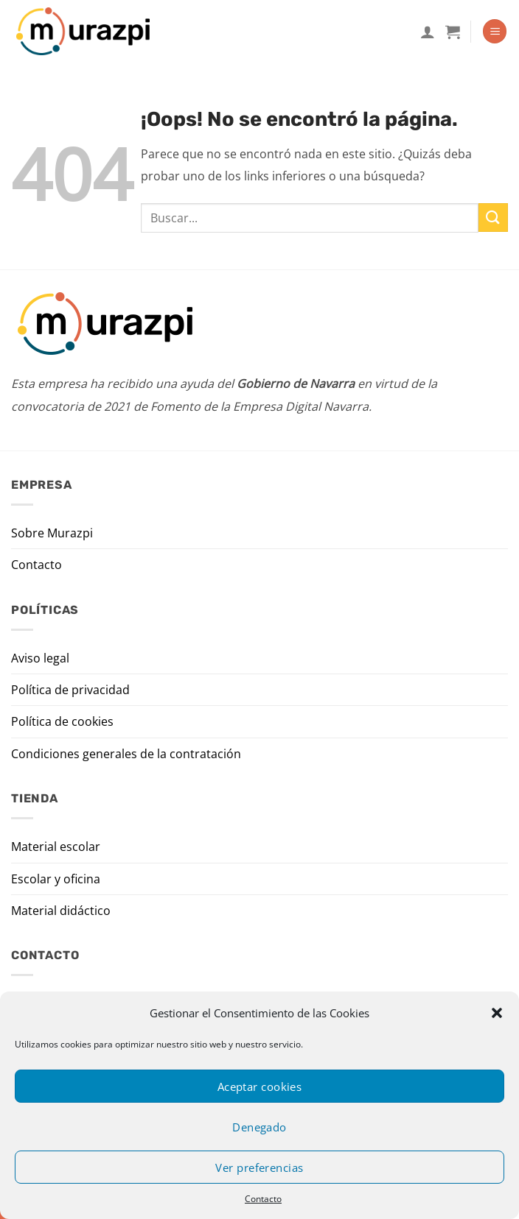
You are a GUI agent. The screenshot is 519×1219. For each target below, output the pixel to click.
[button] (497, 1013)
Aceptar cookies (259, 1086)
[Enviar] (493, 217)
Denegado (259, 1127)
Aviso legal (40, 658)
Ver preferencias (259, 1167)
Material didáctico (61, 910)
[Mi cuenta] (427, 31)
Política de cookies (62, 721)
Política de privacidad (70, 690)
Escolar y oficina (55, 879)
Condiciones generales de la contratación (126, 754)
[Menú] (494, 31)
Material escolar (55, 846)
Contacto (263, 1198)
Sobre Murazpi (52, 533)
